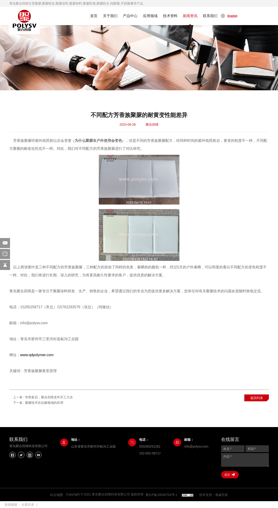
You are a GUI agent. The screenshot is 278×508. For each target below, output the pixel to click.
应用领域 (150, 16)
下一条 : (38, 402)
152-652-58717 (150, 453)
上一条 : (43, 397)
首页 (93, 16)
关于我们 (110, 16)
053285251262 (149, 446)
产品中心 (130, 16)
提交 (227, 474)
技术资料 (170, 16)
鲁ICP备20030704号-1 (161, 495)
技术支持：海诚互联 (213, 495)
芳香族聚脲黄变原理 (40, 371)
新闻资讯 (190, 16)
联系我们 (210, 16)
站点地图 (56, 495)
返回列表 (256, 398)
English (232, 16)
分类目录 (27, 504)
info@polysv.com (196, 446)
